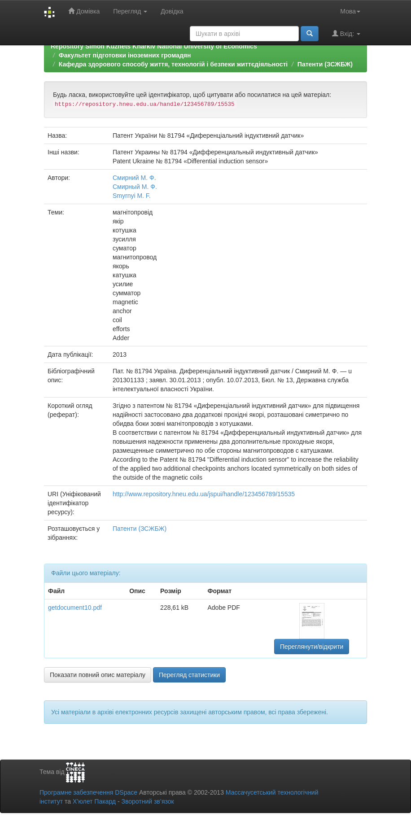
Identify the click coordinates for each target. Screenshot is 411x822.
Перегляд (130, 11)
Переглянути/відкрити (312, 646)
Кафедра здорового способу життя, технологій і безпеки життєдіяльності (173, 64)
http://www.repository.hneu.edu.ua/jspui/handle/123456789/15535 (204, 494)
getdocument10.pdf (75, 607)
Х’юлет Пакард (94, 801)
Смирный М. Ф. (135, 186)
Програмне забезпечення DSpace (88, 792)
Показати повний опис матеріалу (97, 674)
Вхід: (346, 33)
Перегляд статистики (189, 674)
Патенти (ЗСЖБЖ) (325, 64)
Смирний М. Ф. (134, 177)
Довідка (172, 11)
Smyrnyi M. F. (132, 195)
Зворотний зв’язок (147, 801)
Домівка (84, 11)
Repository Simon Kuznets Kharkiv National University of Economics (154, 46)
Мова (350, 11)
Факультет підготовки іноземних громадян (125, 55)
